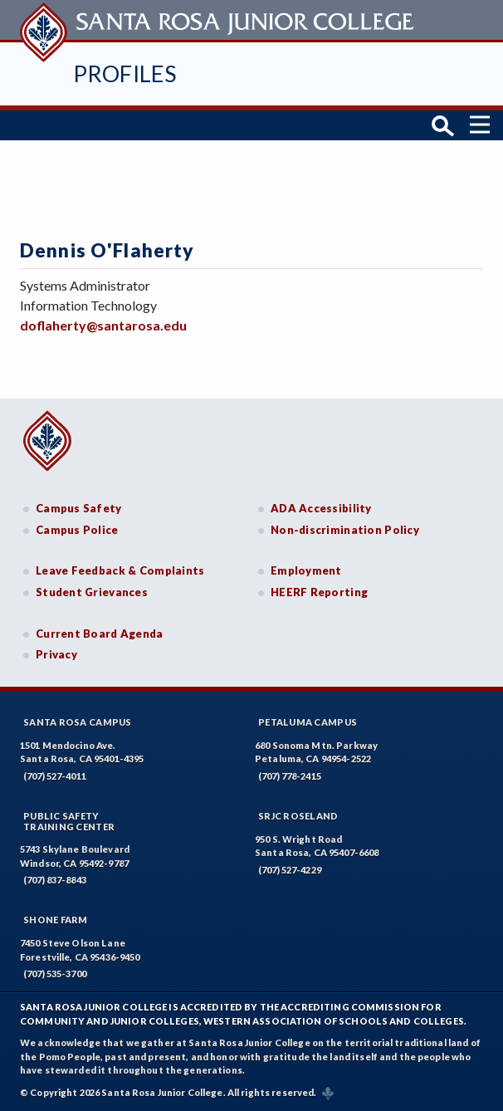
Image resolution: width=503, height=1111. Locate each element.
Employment (306, 570)
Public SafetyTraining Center (69, 821)
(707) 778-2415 (289, 776)
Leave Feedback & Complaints (120, 570)
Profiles (124, 73)
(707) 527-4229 (289, 869)
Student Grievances (92, 592)
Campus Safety (79, 508)
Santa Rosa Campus (77, 722)
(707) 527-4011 (54, 776)
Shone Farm (55, 919)
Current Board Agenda (100, 633)
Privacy (56, 654)
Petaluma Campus (307, 722)
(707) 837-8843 (54, 879)
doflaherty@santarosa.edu (103, 325)
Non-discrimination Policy (345, 529)
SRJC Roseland (298, 815)
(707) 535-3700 (54, 973)
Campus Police (77, 529)
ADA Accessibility (321, 508)
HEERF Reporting (319, 592)
